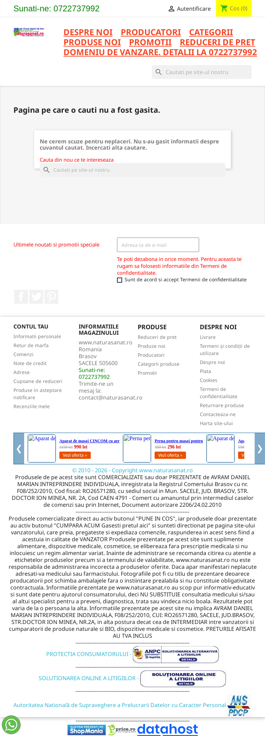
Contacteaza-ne (218, 414)
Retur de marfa (31, 345)
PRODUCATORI (151, 33)
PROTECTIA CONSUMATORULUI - (132, 654)
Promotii (147, 373)
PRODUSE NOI (92, 43)
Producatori (151, 355)
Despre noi (87, 33)
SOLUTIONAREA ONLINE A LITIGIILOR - (132, 678)
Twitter (36, 297)
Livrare (208, 337)
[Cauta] (202, 72)
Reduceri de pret (157, 337)
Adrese (21, 372)
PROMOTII (150, 43)
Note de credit (30, 363)
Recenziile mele (31, 406)
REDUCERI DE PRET (217, 43)
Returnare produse (222, 405)
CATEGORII (211, 33)
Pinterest (51, 297)
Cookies (208, 380)
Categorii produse (158, 364)
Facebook (21, 297)
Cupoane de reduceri (37, 381)
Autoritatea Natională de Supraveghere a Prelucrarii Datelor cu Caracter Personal (132, 705)
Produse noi (151, 346)
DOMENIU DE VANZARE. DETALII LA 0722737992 (160, 53)
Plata (205, 371)
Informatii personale (37, 336)
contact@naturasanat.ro (111, 397)
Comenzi (23, 354)
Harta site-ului (216, 423)
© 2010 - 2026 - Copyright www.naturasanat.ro (132, 470)
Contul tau (30, 326)
